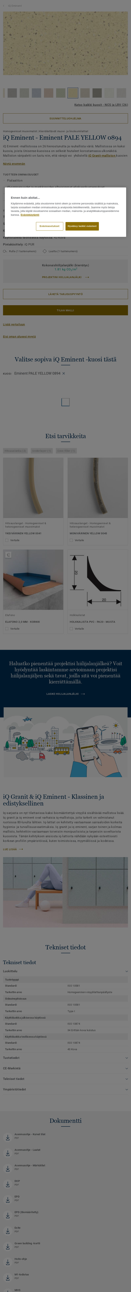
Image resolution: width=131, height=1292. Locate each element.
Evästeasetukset (49, 226)
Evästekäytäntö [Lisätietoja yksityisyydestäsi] (30, 215)
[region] (65, 212)
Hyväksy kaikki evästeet (82, 226)
